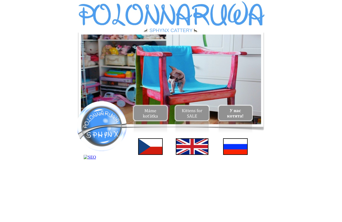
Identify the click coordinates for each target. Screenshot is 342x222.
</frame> (102, 161)
